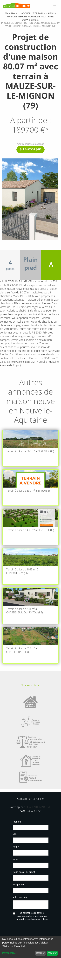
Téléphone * (19, 885)
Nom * (16, 847)
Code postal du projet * (24, 872)
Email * (16, 860)
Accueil (26, 13)
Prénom (17, 822)
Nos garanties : (30, 685)
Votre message (20, 897)
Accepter (52, 953)
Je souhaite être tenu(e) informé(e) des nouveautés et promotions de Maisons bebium (32, 916)
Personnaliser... (10, 953)
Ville (15, 834)
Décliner (40, 953)
